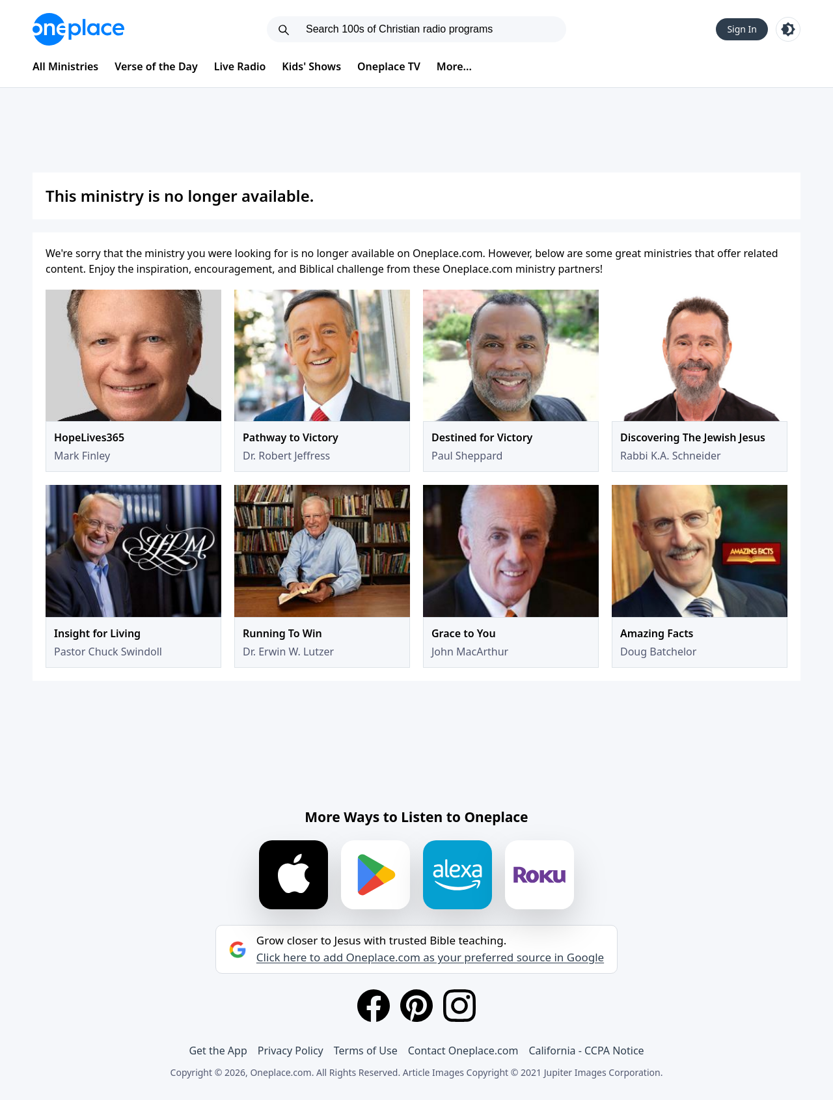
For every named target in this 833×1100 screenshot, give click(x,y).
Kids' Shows (311, 66)
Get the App (218, 1050)
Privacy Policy (290, 1050)
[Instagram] (459, 1005)
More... (454, 66)
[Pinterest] (416, 1005)
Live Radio (240, 66)
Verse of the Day (156, 66)
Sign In (742, 29)
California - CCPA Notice (586, 1050)
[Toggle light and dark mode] (788, 29)
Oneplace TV (388, 66)
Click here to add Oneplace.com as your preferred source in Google (430, 957)
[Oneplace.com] (78, 29)
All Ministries (65, 66)
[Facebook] (373, 1005)
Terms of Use (366, 1050)
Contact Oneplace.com (463, 1050)
